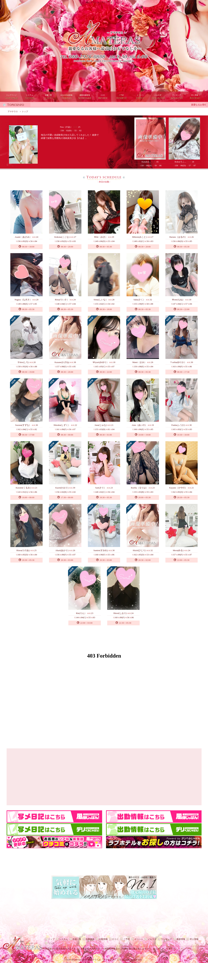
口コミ (115, 939)
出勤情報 (90, 939)
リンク (51, 943)
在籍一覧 (76, 939)
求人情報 (194, 939)
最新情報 (180, 939)
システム (63, 939)
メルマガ (152, 939)
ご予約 (126, 939)
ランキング (166, 939)
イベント (138, 939)
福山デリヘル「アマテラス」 (102, 959)
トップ (51, 939)
